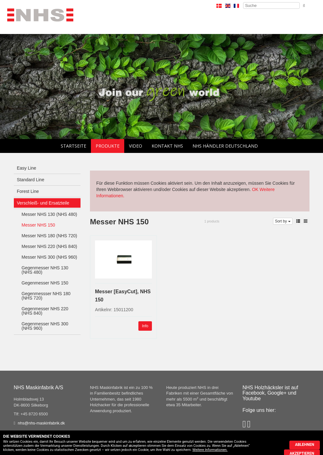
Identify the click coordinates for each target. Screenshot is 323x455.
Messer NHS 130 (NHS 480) (49, 214)
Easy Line (26, 168)
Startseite (73, 146)
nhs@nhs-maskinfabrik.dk (41, 423)
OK (255, 189)
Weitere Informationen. (210, 450)
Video (135, 146)
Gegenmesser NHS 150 (45, 282)
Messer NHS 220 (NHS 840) (49, 246)
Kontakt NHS (167, 146)
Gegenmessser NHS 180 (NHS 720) (46, 296)
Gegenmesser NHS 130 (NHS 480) (45, 270)
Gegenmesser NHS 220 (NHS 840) (45, 311)
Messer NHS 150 (38, 225)
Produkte (108, 146)
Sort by (282, 221)
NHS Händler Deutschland (225, 146)
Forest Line (28, 191)
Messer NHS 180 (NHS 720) (49, 235)
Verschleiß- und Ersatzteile (43, 202)
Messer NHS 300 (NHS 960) (49, 257)
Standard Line (30, 179)
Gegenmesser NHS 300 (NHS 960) (45, 326)
